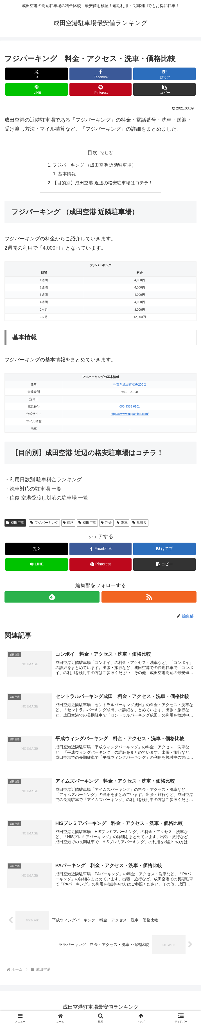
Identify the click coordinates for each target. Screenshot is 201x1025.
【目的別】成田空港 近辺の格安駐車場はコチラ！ (103, 183)
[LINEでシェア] (36, 89)
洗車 (122, 524)
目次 (92, 152)
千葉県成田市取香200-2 (129, 385)
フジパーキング (44, 524)
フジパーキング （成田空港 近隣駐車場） (94, 165)
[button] (164, 89)
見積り (139, 524)
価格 (68, 524)
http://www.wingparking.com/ (130, 415)
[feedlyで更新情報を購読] (52, 598)
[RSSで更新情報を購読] (149, 598)
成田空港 (15, 524)
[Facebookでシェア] (100, 74)
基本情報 (67, 174)
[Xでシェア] (36, 74)
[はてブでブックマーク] (164, 74)
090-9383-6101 (129, 407)
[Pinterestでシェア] (100, 89)
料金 (106, 524)
